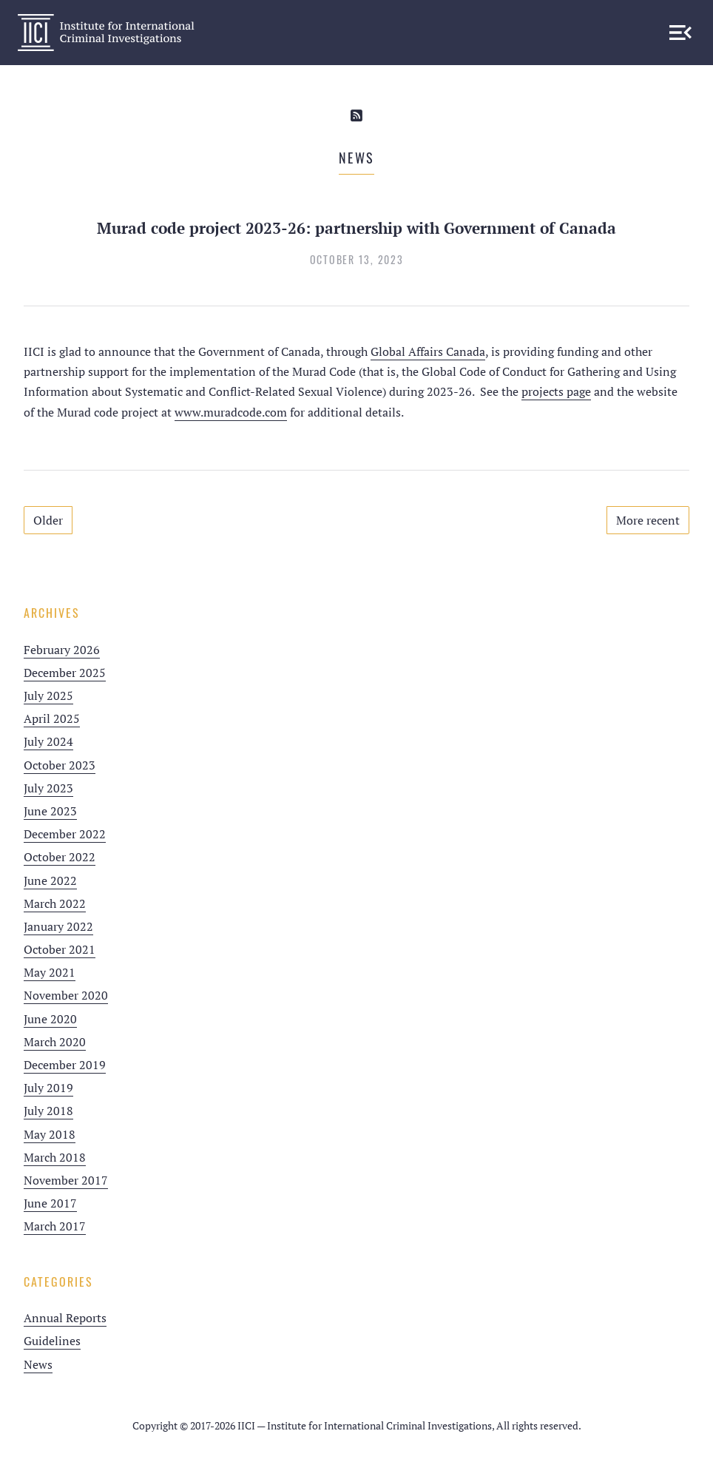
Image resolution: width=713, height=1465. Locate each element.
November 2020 (66, 995)
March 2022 (55, 903)
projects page (556, 391)
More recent (648, 520)
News (38, 1364)
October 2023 (59, 765)
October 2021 (59, 949)
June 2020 (50, 1018)
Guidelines (52, 1340)
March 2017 (55, 1226)
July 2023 (48, 788)
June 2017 (50, 1203)
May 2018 (49, 1134)
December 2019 (65, 1064)
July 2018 (48, 1110)
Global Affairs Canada (428, 351)
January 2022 (58, 926)
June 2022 (50, 880)
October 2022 (59, 856)
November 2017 (66, 1180)
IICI (106, 32)
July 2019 (48, 1087)
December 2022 (65, 833)
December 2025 (65, 672)
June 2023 (50, 811)
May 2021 (49, 972)
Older (48, 520)
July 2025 (48, 695)
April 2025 (52, 718)
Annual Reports (65, 1317)
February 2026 (62, 649)
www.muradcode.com (231, 412)
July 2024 (48, 741)
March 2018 (55, 1157)
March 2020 (55, 1041)
